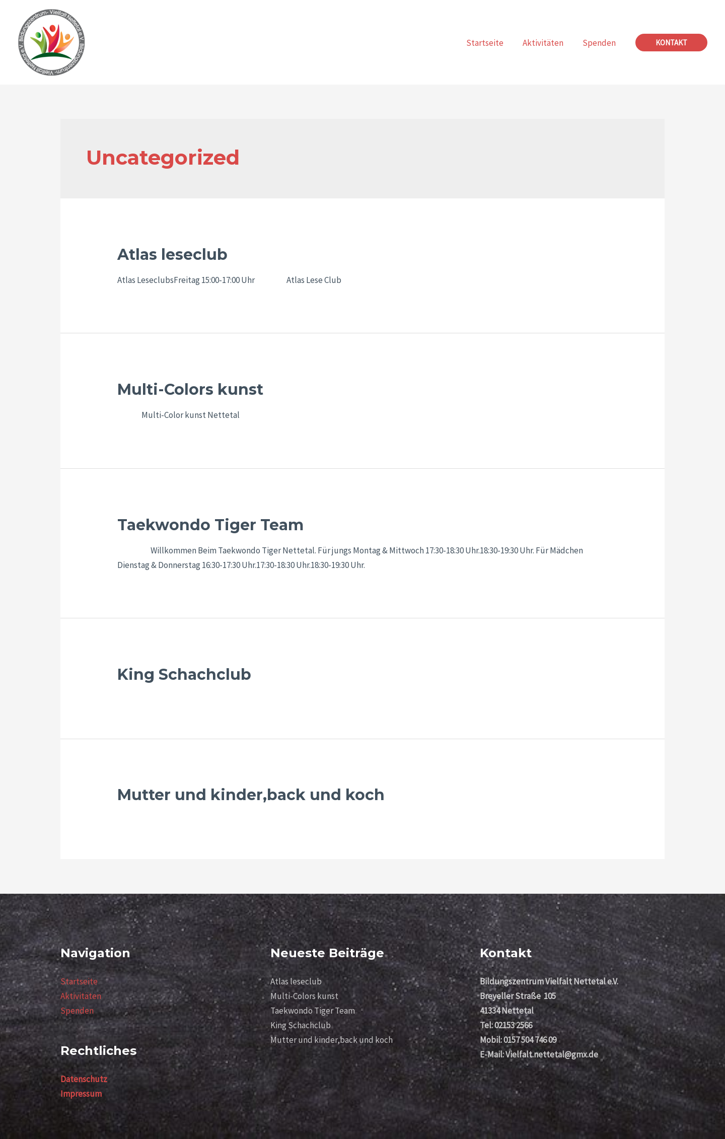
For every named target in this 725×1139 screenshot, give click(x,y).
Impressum (81, 1093)
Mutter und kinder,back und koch (251, 795)
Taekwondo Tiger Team (210, 525)
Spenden (77, 1010)
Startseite (79, 981)
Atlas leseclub (172, 254)
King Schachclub (184, 674)
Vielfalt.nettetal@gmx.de (552, 1054)
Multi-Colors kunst (190, 389)
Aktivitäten (80, 996)
